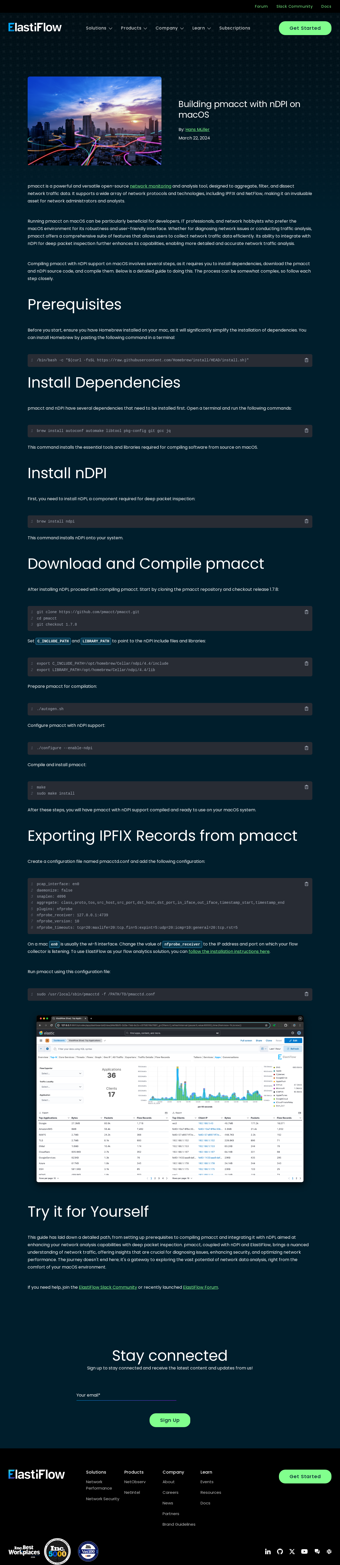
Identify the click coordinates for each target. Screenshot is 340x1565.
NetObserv (135, 1482)
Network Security (102, 1499)
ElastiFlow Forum (200, 1287)
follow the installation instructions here (229, 951)
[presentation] (223, 1390)
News (168, 1503)
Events (207, 1482)
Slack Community (295, 6)
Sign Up (170, 1420)
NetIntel (132, 1492)
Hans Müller (197, 129)
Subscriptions (234, 28)
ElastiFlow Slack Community (108, 1287)
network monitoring (150, 186)
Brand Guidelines (179, 1524)
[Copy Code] (306, 360)
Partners (171, 1513)
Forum (261, 6)
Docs (326, 6)
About (169, 1482)
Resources (211, 1492)
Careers (170, 1492)
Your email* (88, 1395)
